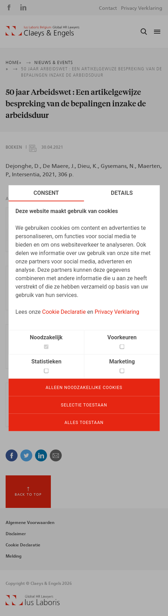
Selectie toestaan (84, 404)
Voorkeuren (121, 337)
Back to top (28, 494)
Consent (46, 192)
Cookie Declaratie (64, 311)
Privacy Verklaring (117, 311)
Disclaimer (16, 534)
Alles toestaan (84, 422)
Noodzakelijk (46, 337)
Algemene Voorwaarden (30, 523)
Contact (108, 8)
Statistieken (46, 361)
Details (122, 192)
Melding (13, 556)
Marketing (122, 361)
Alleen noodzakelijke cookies (84, 387)
